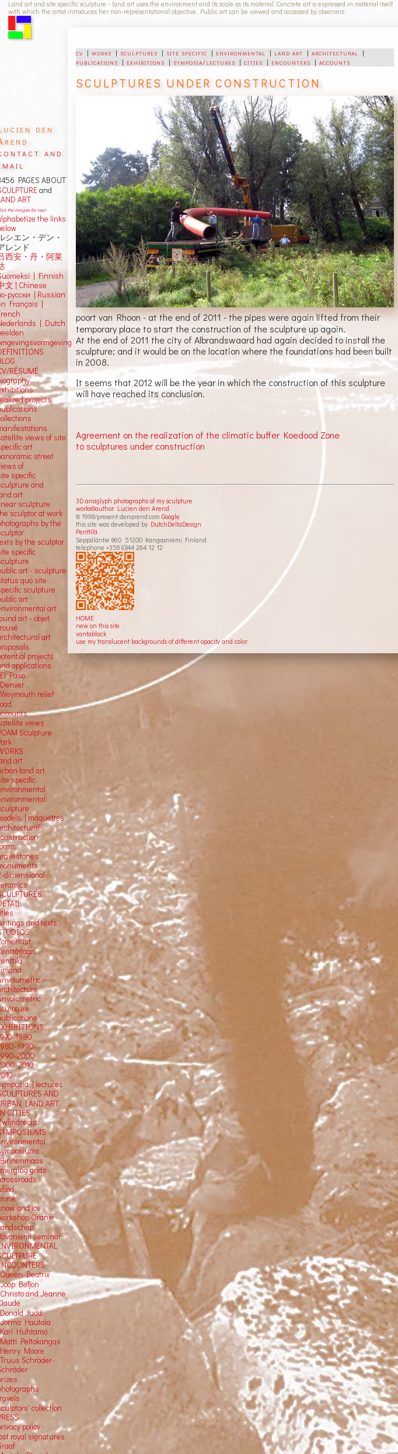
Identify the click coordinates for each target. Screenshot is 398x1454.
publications (97, 61)
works (101, 52)
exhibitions (146, 61)
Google (171, 516)
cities (253, 61)
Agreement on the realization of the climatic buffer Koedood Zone (208, 435)
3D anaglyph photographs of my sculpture (134, 500)
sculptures (139, 52)
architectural (335, 52)
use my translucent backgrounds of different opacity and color (161, 641)
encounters (290, 61)
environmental (241, 52)
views (34, 722)
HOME (85, 618)
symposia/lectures (204, 61)
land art (288, 52)
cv (79, 52)
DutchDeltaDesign (176, 524)
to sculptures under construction (140, 446)
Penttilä (86, 531)
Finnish (49, 276)
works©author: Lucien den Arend (122, 508)
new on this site (98, 625)
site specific (186, 52)
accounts (334, 61)
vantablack (91, 633)
